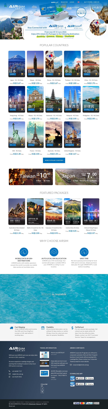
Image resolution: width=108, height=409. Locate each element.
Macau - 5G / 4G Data (35, 115)
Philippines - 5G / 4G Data (91, 115)
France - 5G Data (35, 151)
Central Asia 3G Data (72, 228)
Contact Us (39, 402)
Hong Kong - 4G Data (16, 115)
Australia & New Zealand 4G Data (16, 229)
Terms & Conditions (30, 402)
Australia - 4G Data (54, 151)
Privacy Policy (20, 402)
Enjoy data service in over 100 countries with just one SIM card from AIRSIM (59, 363)
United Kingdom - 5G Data (72, 151)
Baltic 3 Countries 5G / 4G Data (35, 229)
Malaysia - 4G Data (72, 115)
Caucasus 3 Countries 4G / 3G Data (54, 229)
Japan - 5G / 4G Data (16, 80)
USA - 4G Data (16, 151)
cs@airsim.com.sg (17, 374)
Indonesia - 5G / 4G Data (54, 115)
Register (64, 2)
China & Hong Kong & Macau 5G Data (91, 229)
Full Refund (79, 327)
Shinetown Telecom (35, 404)
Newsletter (46, 402)
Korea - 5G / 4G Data (53, 80)
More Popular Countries (54, 160)
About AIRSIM (12, 402)
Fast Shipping (20, 327)
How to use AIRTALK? (58, 352)
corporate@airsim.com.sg (81, 365)
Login (72, 2)
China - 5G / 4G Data (90, 80)
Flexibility (50, 327)
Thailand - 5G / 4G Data (72, 80)
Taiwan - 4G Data (35, 80)
